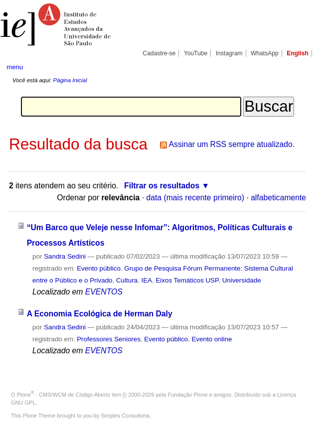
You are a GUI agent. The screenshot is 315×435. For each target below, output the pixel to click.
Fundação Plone (188, 395)
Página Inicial (70, 80)
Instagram (229, 53)
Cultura (127, 280)
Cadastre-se (159, 53)
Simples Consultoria (125, 416)
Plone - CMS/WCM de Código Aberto (64, 395)
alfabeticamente (278, 197)
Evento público (99, 268)
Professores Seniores (109, 339)
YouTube (196, 53)
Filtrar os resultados (161, 185)
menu (14, 67)
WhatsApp (265, 53)
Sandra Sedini (65, 256)
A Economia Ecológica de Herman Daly (99, 313)
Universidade (241, 280)
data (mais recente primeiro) (195, 197)
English (298, 53)
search (293, 66)
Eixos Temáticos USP (187, 280)
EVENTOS (104, 292)
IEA (146, 280)
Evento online (211, 339)
